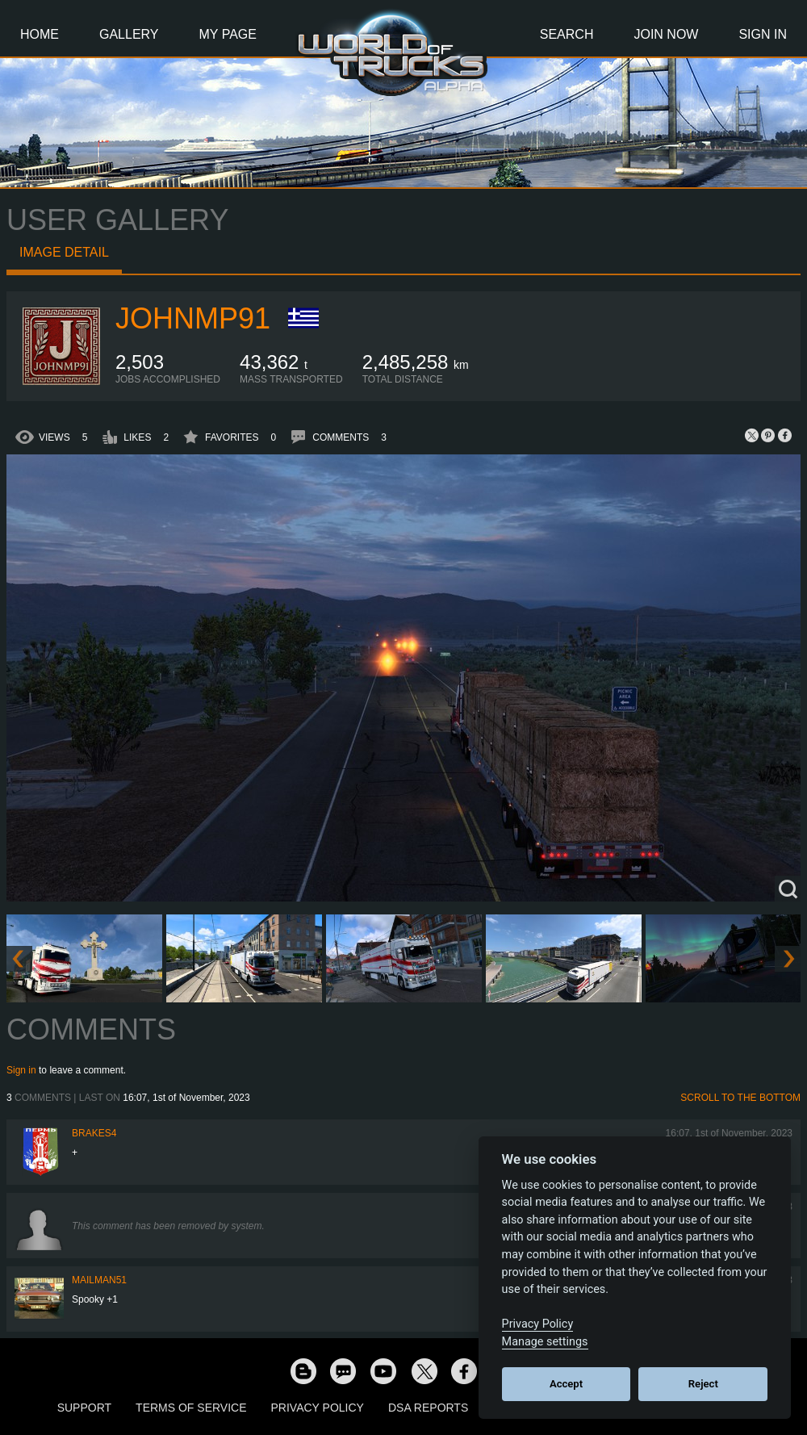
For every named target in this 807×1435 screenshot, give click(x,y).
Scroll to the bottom (740, 1097)
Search (567, 34)
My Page (228, 34)
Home (39, 34)
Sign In (762, 34)
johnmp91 (192, 318)
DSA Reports (428, 1407)
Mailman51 (99, 1280)
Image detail (64, 252)
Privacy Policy (317, 1407)
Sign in (21, 1070)
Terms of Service (191, 1407)
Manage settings (545, 1342)
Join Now (665, 34)
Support (84, 1407)
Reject (703, 1384)
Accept (566, 1384)
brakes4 (94, 1133)
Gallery (129, 34)
